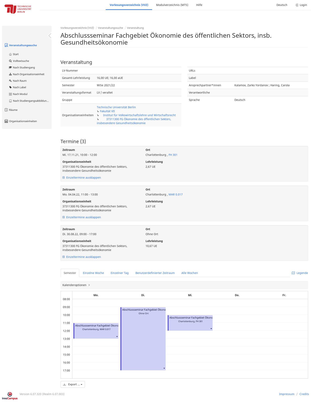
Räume (10, 110)
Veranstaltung (135, 28)
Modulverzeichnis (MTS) (172, 5)
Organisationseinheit (76, 162)
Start (14, 54)
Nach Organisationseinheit (26, 74)
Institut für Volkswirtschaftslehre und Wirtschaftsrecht (139, 115)
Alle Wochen (189, 273)
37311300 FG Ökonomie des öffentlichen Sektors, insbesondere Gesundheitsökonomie (134, 121)
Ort (148, 150)
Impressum (286, 394)
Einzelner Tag (120, 273)
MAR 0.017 (175, 194)
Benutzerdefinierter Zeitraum (155, 273)
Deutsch (281, 5)
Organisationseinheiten (20, 121)
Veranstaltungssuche (20, 45)
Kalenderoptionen (74, 285)
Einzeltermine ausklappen (81, 177)
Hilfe (199, 5)
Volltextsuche (19, 61)
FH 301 (173, 155)
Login (301, 5)
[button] (117, 336)
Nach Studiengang (22, 67)
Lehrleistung (154, 162)
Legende (300, 273)
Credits (304, 394)
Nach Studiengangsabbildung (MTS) (30, 100)
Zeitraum (68, 150)
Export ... (72, 384)
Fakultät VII (107, 111)
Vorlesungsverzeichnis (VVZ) (129, 5)
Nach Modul (18, 94)
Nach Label (17, 87)
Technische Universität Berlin (116, 107)
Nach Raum (18, 80)
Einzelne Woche (93, 273)
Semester (70, 273)
